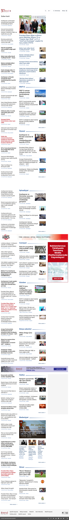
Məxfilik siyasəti (22, 514)
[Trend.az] (6, 10)
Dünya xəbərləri (25, 329)
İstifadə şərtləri (13, 514)
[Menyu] (64, 10)
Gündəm (22, 282)
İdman (21, 467)
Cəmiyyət (23, 243)
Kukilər (29, 514)
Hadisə (22, 375)
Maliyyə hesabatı (23, 511)
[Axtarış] (45, 10)
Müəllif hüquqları (48, 511)
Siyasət (22, 131)
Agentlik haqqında (14, 511)
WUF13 (22, 87)
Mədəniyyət (23, 417)
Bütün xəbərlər (42, 127)
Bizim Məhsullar (39, 511)
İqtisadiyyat (23, 190)
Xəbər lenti (5, 16)
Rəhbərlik (31, 511)
